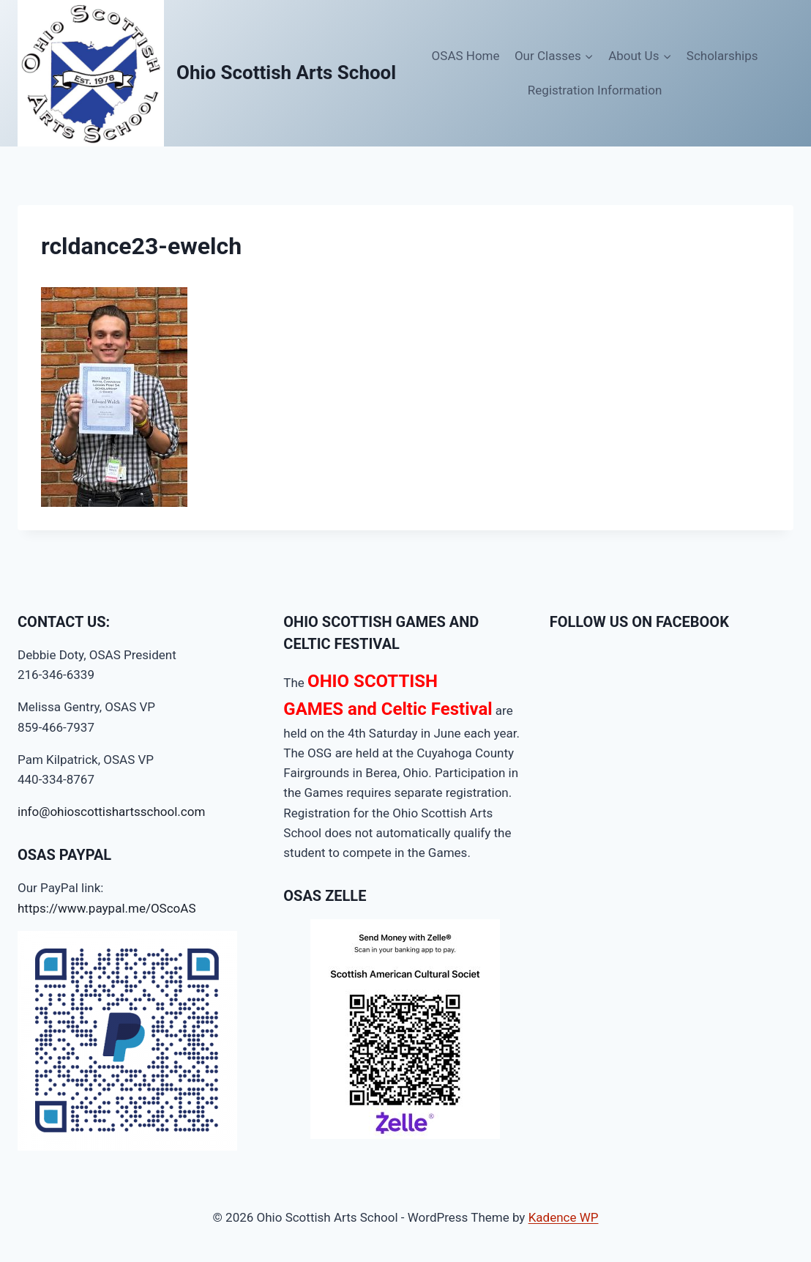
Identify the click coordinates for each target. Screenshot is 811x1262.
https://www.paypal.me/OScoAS (107, 908)
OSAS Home (466, 55)
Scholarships (722, 55)
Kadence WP (563, 1217)
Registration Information (595, 90)
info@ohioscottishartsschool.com (111, 811)
